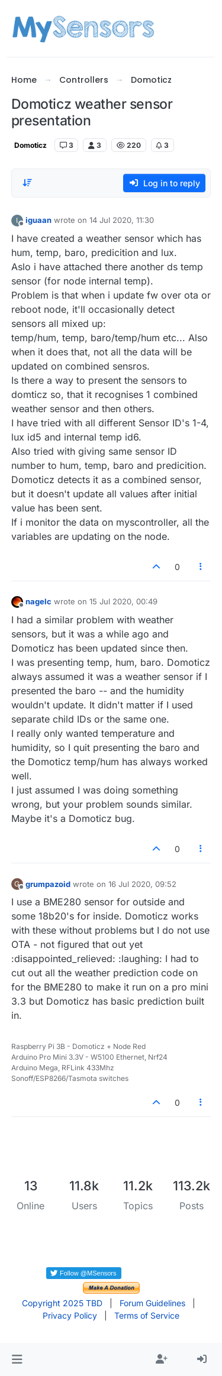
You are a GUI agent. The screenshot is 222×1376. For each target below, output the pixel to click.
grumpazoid (47, 884)
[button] (17, 1359)
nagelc (38, 601)
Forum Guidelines (152, 1303)
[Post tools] (200, 567)
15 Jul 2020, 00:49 (123, 601)
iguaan (38, 220)
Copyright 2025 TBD (62, 1303)
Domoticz (30, 145)
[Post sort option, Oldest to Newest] (27, 183)
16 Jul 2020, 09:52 (142, 884)
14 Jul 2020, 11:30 (121, 220)
